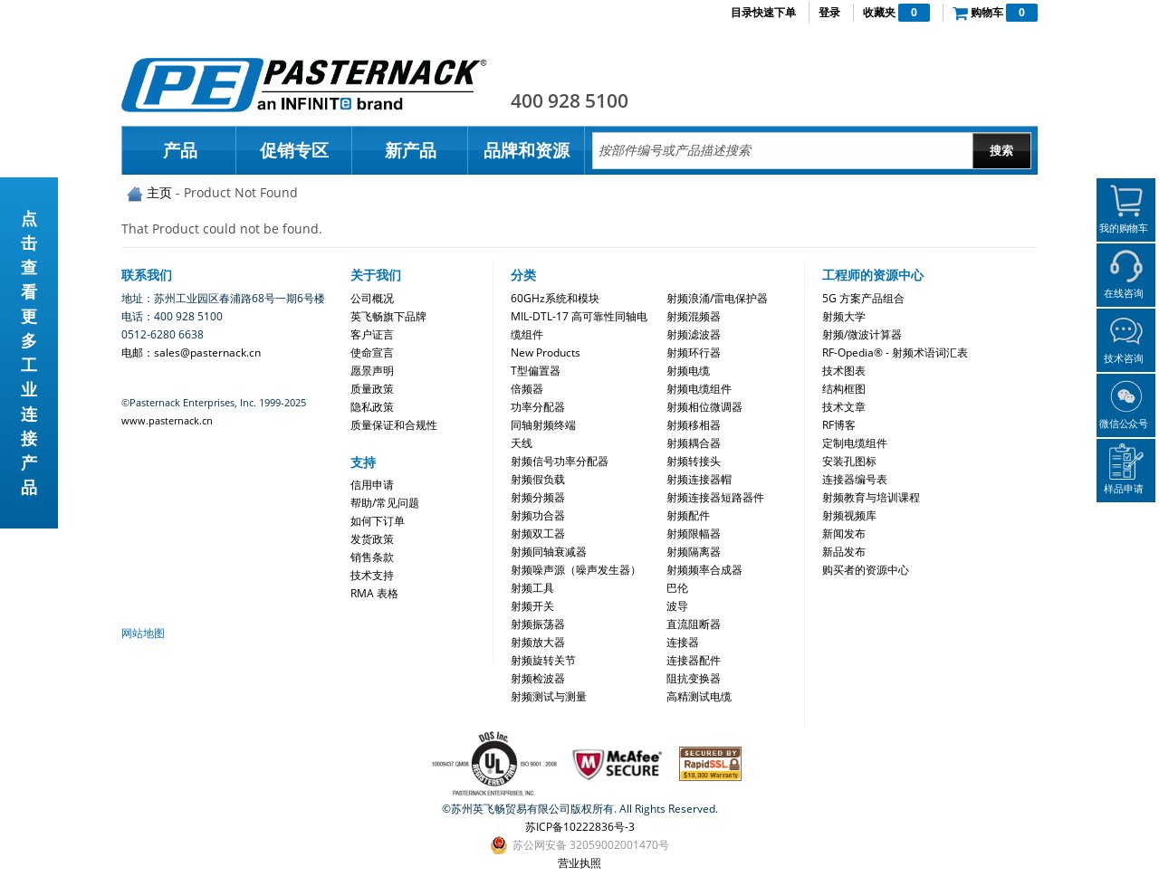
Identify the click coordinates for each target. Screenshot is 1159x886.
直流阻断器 (693, 624)
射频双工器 (538, 533)
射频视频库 (849, 515)
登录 (829, 12)
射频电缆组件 (699, 388)
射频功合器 (538, 515)
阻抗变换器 (693, 678)
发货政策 (372, 539)
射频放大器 (538, 642)
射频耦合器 (693, 443)
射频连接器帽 (699, 479)
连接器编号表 (854, 479)
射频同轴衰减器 (549, 551)
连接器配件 (693, 660)
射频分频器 (538, 497)
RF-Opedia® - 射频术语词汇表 (895, 352)
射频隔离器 (693, 551)
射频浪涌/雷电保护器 (717, 298)
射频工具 (532, 587)
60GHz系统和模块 (555, 298)
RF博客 (839, 425)
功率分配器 (538, 406)
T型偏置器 (535, 370)
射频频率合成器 (704, 569)
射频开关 (532, 606)
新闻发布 (844, 533)
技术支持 (372, 575)
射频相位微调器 (704, 406)
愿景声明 (372, 370)
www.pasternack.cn (167, 420)
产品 (180, 150)
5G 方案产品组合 (863, 298)
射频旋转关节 (543, 660)
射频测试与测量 (549, 696)
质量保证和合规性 (393, 425)
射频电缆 (688, 370)
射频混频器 (693, 316)
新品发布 (844, 551)
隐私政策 (372, 406)
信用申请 (372, 484)
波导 (677, 606)
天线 (521, 443)
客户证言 (372, 334)
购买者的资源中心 (865, 569)
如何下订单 (377, 521)
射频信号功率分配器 (559, 461)
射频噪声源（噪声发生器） (576, 569)
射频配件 (688, 515)
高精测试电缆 (699, 696)
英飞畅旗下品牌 (388, 316)
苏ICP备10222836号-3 (580, 826)
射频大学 (844, 316)
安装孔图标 (849, 461)
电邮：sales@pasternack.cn (191, 352)
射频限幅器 (693, 533)
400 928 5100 (569, 100)
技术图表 (844, 370)
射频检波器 (538, 678)
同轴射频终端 (543, 425)
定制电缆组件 (854, 443)
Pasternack (304, 85)
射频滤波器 (693, 334)
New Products (545, 352)
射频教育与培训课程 (871, 497)
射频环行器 (693, 352)
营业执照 (579, 863)
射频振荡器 (538, 624)
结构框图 (844, 388)
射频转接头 (693, 461)
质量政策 (372, 388)
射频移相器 (693, 425)
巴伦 (677, 587)
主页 (159, 192)
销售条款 (372, 557)
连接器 (682, 642)
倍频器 (527, 388)
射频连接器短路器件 (715, 497)
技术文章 (844, 406)
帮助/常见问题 (384, 502)
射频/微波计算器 (862, 334)
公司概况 (372, 298)
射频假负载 (538, 479)
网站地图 (143, 633)
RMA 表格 (374, 593)
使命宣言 (372, 352)
